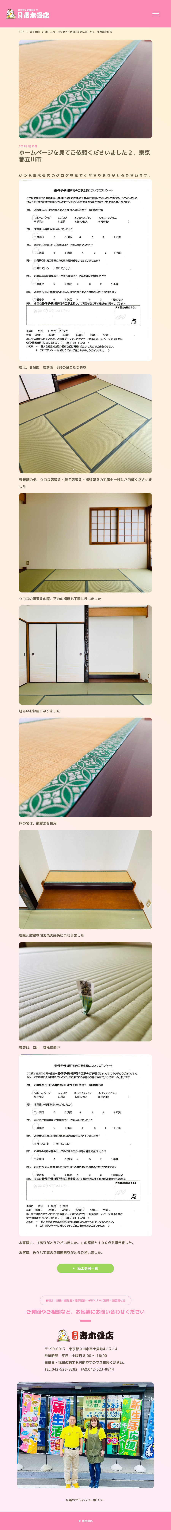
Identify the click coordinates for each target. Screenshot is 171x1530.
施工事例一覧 (87, 1268)
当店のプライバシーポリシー (85, 1500)
